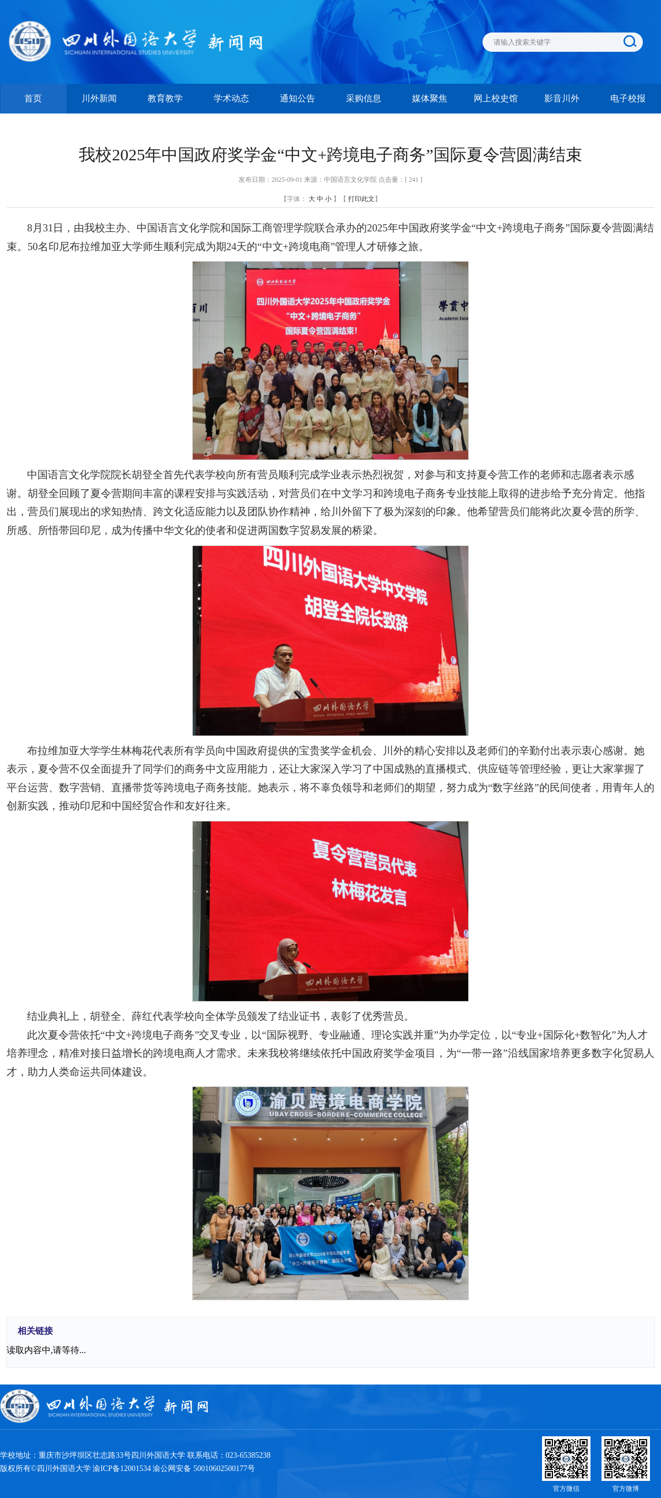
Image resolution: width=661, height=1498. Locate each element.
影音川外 (561, 98)
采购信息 (363, 98)
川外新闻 (99, 98)
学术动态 (231, 98)
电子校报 (628, 98)
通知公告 (297, 98)
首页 (33, 98)
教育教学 (165, 98)
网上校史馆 (496, 98)
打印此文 (361, 199)
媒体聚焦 (429, 98)
